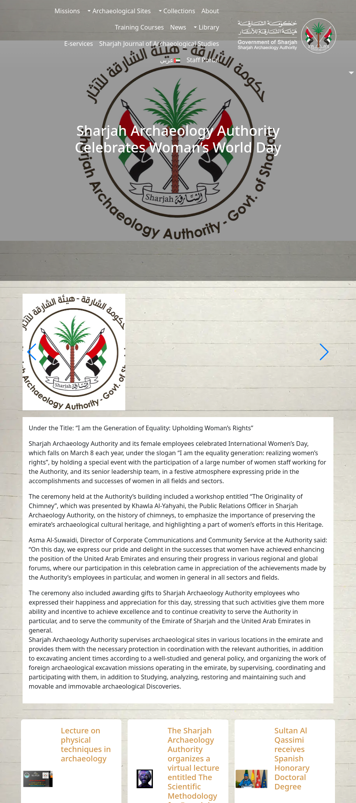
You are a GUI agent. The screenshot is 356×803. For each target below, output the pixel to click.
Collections (178, 11)
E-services (78, 43)
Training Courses (139, 27)
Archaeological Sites (121, 11)
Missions (67, 11)
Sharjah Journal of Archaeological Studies (159, 43)
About (210, 11)
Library (208, 27)
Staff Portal (202, 60)
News (178, 27)
